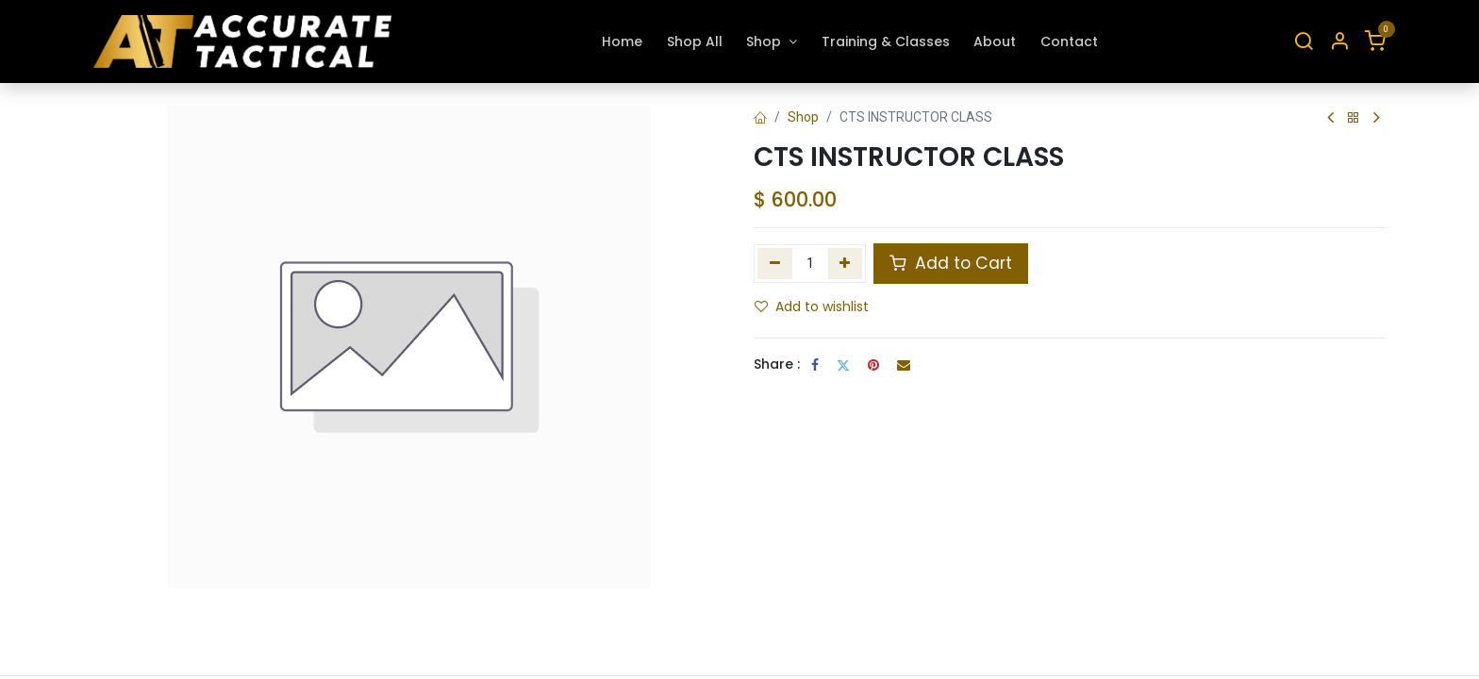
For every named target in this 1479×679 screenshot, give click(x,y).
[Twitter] (843, 365)
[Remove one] (774, 263)
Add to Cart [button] (950, 263)
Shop (803, 116)
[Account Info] (1339, 42)
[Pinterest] (873, 365)
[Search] (1303, 42)
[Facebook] (815, 365)
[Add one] (845, 263)
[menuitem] (622, 42)
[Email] (903, 365)
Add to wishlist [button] (812, 306)
